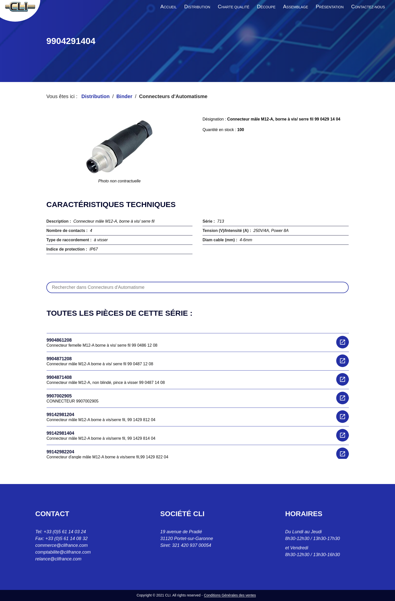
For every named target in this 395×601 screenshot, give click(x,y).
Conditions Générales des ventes (230, 595)
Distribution (95, 96)
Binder (124, 96)
